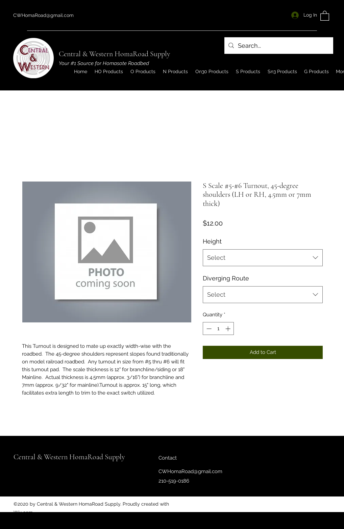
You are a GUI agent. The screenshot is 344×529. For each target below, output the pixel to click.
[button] (324, 15)
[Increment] (228, 328)
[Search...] (278, 45)
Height (212, 241)
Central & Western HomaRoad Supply (114, 53)
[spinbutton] (218, 328)
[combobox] (263, 257)
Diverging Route (226, 278)
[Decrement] (208, 328)
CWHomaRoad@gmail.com (43, 15)
